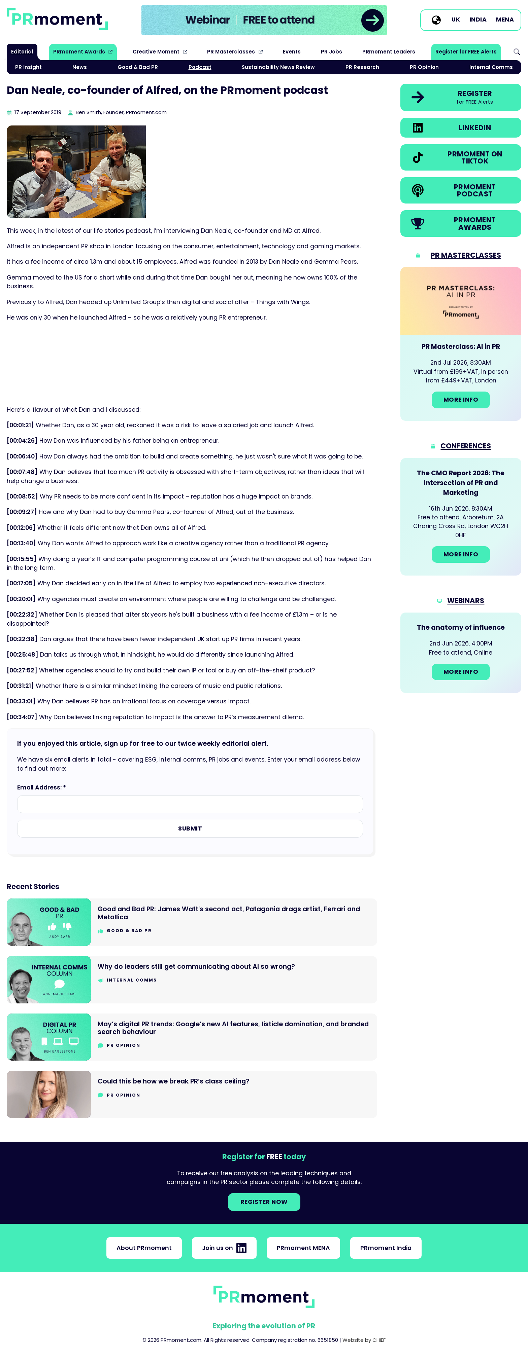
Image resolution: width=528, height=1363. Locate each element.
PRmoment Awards (79, 51)
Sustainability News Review (278, 67)
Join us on (224, 1248)
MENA (505, 20)
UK (456, 20)
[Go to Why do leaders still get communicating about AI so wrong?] (192, 979)
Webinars (465, 600)
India (478, 20)
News (79, 67)
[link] (264, 20)
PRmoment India (385, 1248)
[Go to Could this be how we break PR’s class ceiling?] (192, 1094)
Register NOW (264, 1202)
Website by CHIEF (364, 1339)
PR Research (362, 67)
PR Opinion (424, 67)
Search (517, 52)
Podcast (200, 67)
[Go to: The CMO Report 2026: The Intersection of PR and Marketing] (460, 516)
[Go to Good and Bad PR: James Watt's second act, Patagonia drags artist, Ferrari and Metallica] (192, 922)
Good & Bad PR (138, 67)
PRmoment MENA (303, 1248)
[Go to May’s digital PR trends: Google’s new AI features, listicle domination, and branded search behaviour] (192, 1037)
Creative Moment (156, 51)
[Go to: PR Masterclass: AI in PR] (460, 344)
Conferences (465, 446)
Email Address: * (41, 787)
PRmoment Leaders (388, 51)
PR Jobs (331, 51)
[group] (264, 20)
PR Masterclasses (231, 51)
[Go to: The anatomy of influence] (460, 653)
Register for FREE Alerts (466, 51)
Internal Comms (491, 67)
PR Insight (28, 67)
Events (292, 51)
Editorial (22, 51)
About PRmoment (144, 1248)
